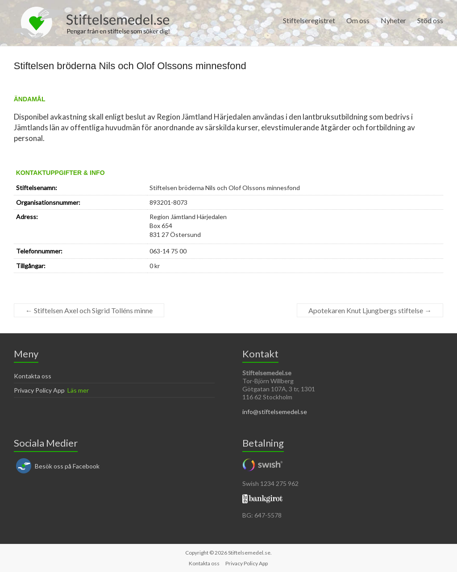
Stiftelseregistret (309, 20)
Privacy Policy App (39, 390)
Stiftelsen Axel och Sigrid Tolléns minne (89, 310)
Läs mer (78, 390)
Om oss (358, 20)
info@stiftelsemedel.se (274, 411)
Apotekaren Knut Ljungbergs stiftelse (370, 310)
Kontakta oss (32, 376)
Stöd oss (430, 20)
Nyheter (393, 20)
